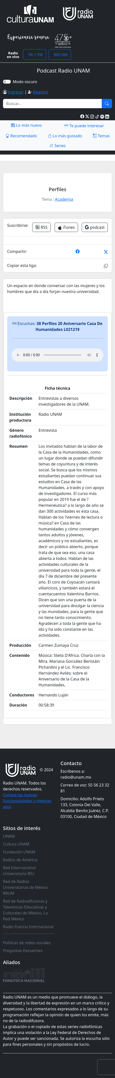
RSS (41, 227)
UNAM (9, 836)
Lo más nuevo (26, 125)
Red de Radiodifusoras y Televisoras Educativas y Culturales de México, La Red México (25, 910)
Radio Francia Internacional (28, 926)
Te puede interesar (84, 125)
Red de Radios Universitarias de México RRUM (25, 887)
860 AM (60, 54)
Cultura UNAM (16, 844)
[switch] (7, 82)
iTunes (66, 227)
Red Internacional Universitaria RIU (19, 870)
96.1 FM (34, 54)
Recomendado (21, 136)
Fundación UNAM (19, 852)
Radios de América (20, 859)
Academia (64, 199)
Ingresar (16, 92)
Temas (101, 136)
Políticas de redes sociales (27, 942)
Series (57, 145)
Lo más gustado (65, 136)
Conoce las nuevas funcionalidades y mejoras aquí (27, 800)
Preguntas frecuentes (23, 950)
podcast (95, 227)
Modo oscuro (26, 81)
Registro (40, 92)
